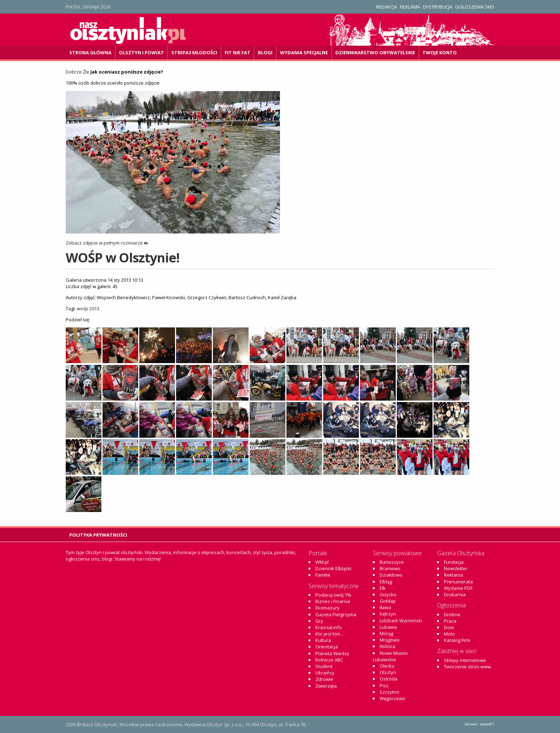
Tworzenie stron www (467, 666)
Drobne (452, 614)
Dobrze (74, 72)
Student (323, 666)
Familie (322, 575)
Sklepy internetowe (465, 660)
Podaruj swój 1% (333, 595)
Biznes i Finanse (332, 601)
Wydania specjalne (304, 52)
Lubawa (388, 627)
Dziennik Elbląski (333, 568)
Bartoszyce (392, 562)
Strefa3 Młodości (194, 52)
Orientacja (326, 646)
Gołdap (388, 601)
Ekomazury (327, 607)
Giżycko (388, 594)
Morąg (386, 633)
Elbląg (386, 581)
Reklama (410, 7)
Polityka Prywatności (98, 535)
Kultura (323, 640)
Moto (449, 634)
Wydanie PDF (458, 588)
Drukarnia (455, 594)
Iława (385, 607)
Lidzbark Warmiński (401, 620)
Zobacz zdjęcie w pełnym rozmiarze (107, 243)
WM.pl (322, 562)
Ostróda (389, 679)
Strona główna (90, 52)
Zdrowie (324, 679)
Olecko (387, 666)
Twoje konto (439, 52)
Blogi (265, 52)
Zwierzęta (326, 686)
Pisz (384, 685)
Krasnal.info (328, 627)
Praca (450, 621)
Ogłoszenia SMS (474, 7)
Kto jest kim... (329, 634)
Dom (449, 627)
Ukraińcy (324, 672)
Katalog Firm (457, 640)
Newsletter (456, 568)
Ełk (383, 588)
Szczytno (389, 692)
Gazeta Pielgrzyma (335, 614)
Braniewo (390, 568)
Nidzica (387, 646)
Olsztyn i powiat (141, 52)
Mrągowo (390, 640)
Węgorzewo (392, 698)
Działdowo (391, 575)
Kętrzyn (388, 614)
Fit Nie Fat (237, 52)
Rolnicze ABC (329, 660)
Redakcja (386, 7)
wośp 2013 (88, 308)
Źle (86, 72)
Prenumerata (458, 581)
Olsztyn (388, 672)
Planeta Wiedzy (332, 653)
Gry (319, 621)
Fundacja (454, 562)
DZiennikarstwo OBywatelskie (375, 52)
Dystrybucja (437, 7)
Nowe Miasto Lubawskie (390, 656)
